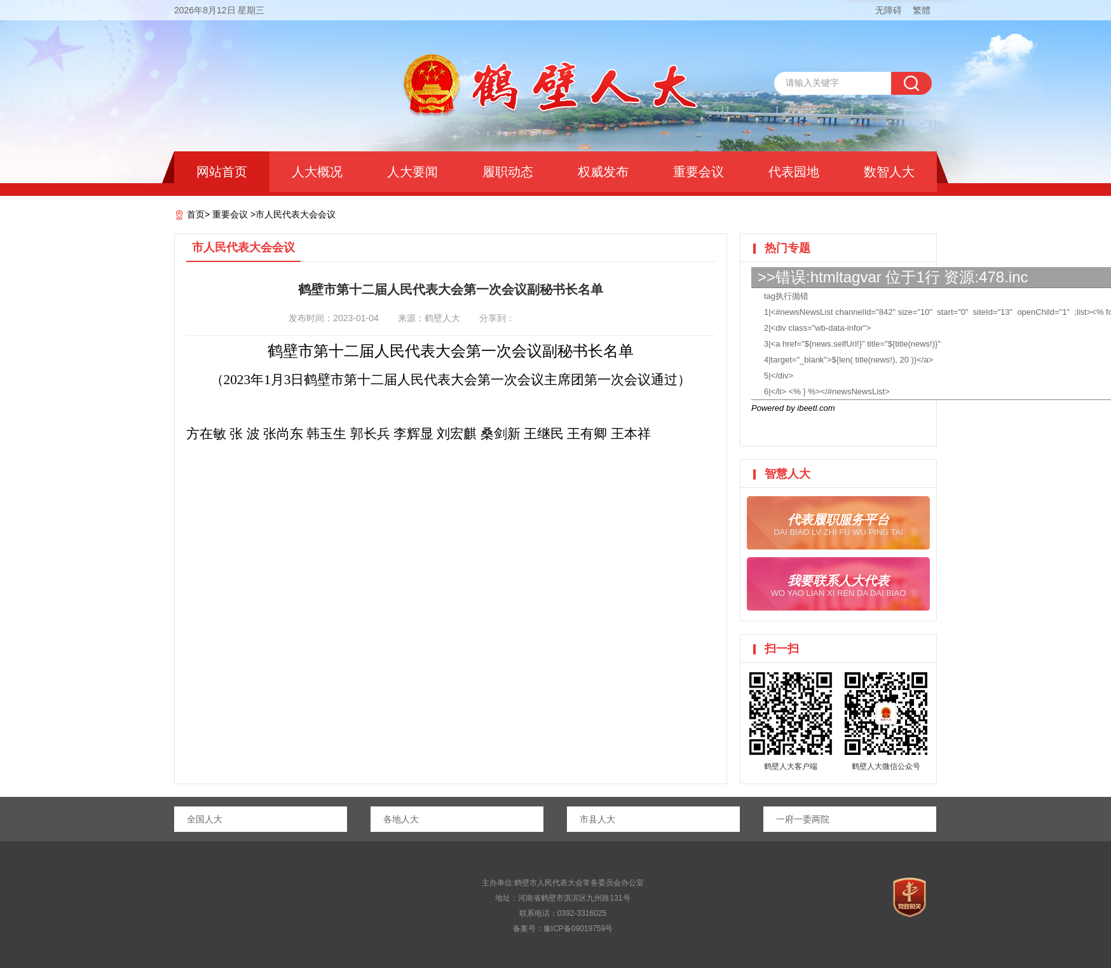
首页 (196, 214)
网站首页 (221, 172)
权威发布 (603, 172)
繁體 (921, 10)
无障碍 (888, 10)
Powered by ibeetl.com (793, 408)
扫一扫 (782, 648)
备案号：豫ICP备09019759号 (563, 928)
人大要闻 (412, 172)
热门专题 (787, 248)
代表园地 (793, 172)
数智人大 (889, 172)
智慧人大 (787, 473)
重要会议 (698, 172)
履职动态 (507, 172)
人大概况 (317, 172)
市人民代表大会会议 (296, 214)
